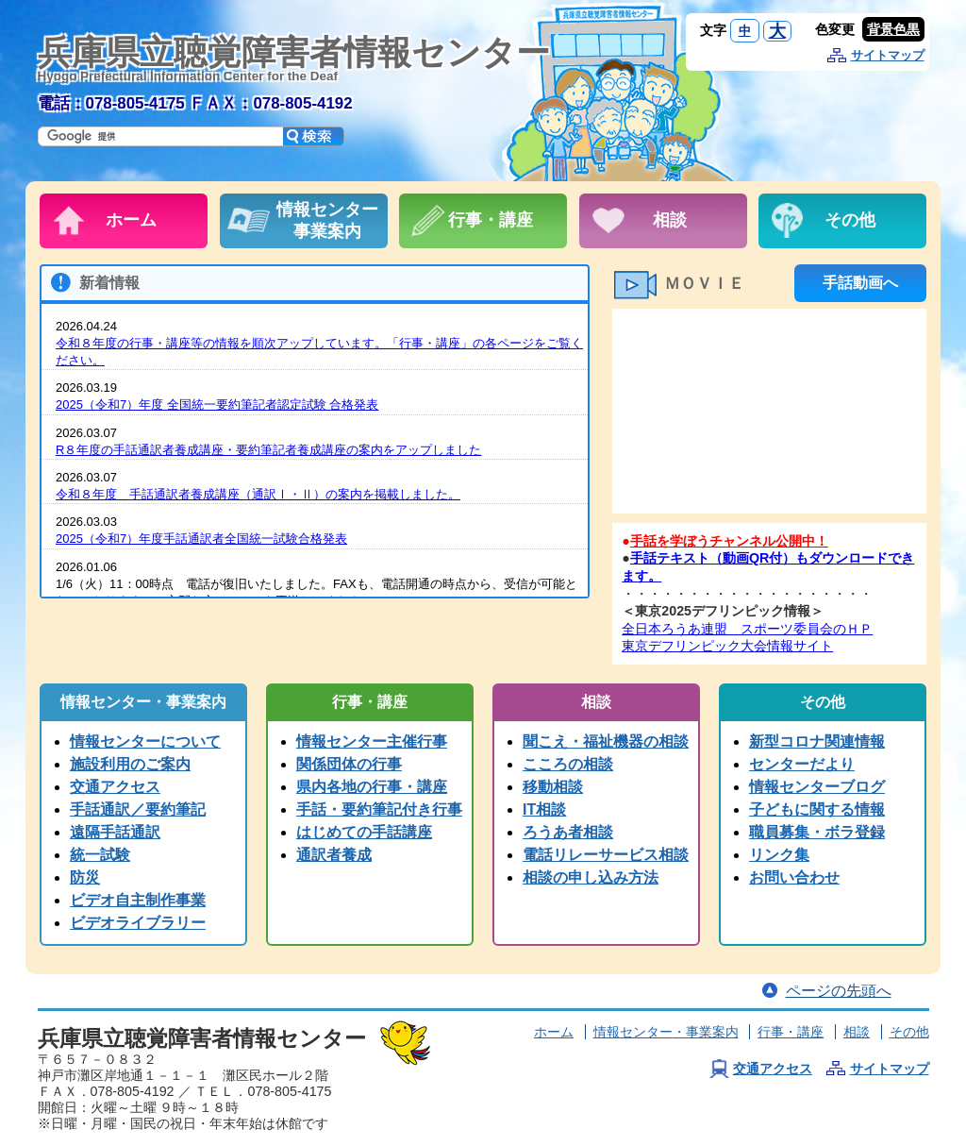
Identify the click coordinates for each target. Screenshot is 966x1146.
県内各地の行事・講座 (371, 787)
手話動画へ (860, 283)
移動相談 (553, 787)
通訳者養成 (334, 855)
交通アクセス (115, 787)
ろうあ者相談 (568, 832)
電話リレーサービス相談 (606, 855)
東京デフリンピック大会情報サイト (727, 645)
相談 (856, 1031)
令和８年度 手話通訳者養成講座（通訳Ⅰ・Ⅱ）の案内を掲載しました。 (258, 494)
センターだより (802, 764)
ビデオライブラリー (138, 923)
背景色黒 (893, 29)
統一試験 (100, 855)
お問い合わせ (794, 877)
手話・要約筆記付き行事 (379, 809)
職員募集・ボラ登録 (817, 832)
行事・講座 (791, 1031)
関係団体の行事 (349, 764)
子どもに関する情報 (817, 809)
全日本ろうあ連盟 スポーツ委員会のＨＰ (747, 628)
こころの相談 (568, 764)
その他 (909, 1031)
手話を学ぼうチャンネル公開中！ (729, 540)
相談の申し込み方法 (590, 877)
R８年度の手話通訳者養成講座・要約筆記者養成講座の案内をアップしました (268, 450)
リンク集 (779, 855)
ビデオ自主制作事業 (138, 900)
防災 (85, 877)
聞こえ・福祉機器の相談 (606, 741)
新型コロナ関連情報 (817, 741)
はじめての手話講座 (364, 832)
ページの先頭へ (838, 991)
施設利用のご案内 (130, 764)
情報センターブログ (817, 787)
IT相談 (544, 809)
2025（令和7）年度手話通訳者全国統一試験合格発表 (201, 538)
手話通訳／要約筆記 (138, 809)
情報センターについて (145, 741)
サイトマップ (887, 55)
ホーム (554, 1031)
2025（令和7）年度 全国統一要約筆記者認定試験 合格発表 (217, 404)
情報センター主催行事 (371, 741)
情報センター (666, 1031)
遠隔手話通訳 (115, 832)
